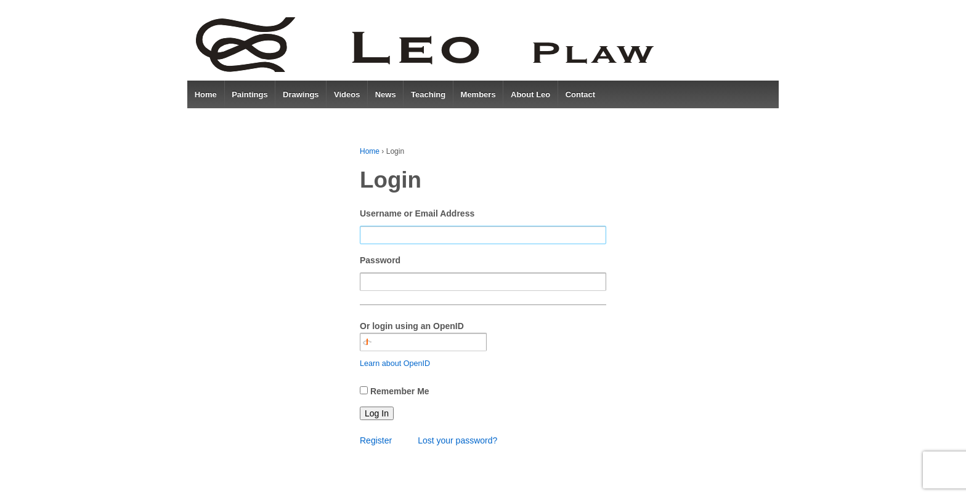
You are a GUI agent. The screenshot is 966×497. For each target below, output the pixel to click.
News (385, 94)
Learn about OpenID (395, 363)
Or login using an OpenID (423, 336)
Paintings (250, 94)
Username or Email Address (417, 213)
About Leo (530, 94)
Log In (377, 413)
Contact (580, 94)
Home (206, 94)
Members (478, 94)
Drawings (301, 94)
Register (376, 440)
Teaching (428, 94)
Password (380, 260)
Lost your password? (457, 440)
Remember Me (399, 391)
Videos (347, 94)
